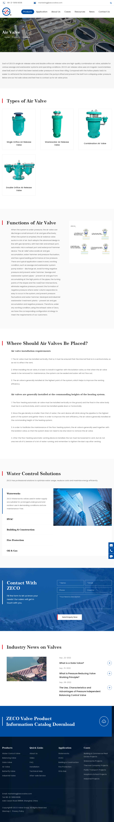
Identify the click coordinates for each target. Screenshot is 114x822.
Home (7, 37)
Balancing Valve (9, 758)
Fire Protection (64, 767)
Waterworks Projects (93, 761)
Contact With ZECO (22, 585)
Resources (80, 11)
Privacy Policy (18, 811)
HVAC (60, 758)
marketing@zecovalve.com (50, 2)
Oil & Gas (62, 771)
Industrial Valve (9, 775)
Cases (67, 11)
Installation (34, 767)
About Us (55, 11)
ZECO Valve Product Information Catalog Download (40, 721)
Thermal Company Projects (96, 765)
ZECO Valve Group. (21, 807)
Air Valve (26, 37)
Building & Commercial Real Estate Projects (96, 755)
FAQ (31, 762)
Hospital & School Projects (95, 774)
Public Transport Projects (95, 770)
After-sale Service (38, 775)
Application (41, 11)
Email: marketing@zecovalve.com (17, 793)
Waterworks (63, 753)
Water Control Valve (11, 753)
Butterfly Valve (8, 771)
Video (32, 758)
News (92, 11)
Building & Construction (68, 762)
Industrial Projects (91, 778)
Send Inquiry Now (69, 617)
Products (27, 11)
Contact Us (104, 11)
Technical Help (36, 771)
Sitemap (6, 811)
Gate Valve (7, 762)
